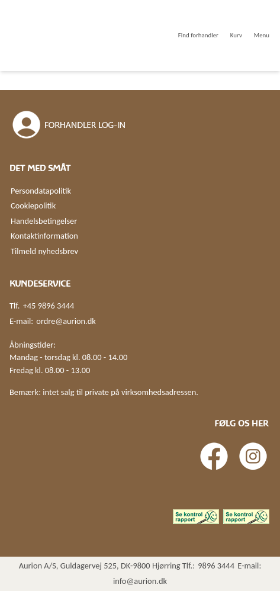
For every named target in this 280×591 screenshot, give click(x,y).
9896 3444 (216, 565)
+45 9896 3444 (49, 305)
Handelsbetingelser (44, 221)
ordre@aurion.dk (65, 321)
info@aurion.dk (140, 581)
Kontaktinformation (44, 235)
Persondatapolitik (41, 190)
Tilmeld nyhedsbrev (44, 251)
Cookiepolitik (33, 205)
